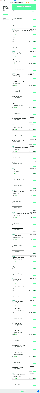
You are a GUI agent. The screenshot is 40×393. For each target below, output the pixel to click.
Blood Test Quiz (31, 0)
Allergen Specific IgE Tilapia (16, 323)
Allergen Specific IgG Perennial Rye (17, 367)
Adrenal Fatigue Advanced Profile (17, 125)
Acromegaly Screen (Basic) (16, 52)
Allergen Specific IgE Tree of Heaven (18, 330)
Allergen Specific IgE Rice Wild (17, 308)
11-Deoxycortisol (15, 15)
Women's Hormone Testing (6, 8)
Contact (25, 0)
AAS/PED (13, 37)
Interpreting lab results (5, 13)
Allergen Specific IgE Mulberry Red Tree (18, 286)
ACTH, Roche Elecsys (15, 59)
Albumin (13, 154)
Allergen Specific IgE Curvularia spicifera (18, 242)
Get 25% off (35, 0)
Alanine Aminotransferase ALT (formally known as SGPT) (21, 147)
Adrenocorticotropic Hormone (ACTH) (18, 140)
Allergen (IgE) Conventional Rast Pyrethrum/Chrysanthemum (22, 213)
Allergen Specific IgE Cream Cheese (17, 235)
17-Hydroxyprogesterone (16, 23)
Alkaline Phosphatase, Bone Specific (18, 191)
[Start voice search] (15, 0)
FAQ (22, 0)
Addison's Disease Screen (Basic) (17, 96)
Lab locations (4, 12)
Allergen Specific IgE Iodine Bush (17, 272)
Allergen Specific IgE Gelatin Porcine (18, 257)
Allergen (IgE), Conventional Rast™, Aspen (18, 220)
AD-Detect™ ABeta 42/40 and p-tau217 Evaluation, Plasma (21, 81)
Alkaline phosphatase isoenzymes (17, 198)
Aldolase (13, 162)
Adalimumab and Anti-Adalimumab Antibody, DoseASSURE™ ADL (22, 74)
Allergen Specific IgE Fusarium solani (18, 250)
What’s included (30, 19)
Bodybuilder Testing (5, 6)
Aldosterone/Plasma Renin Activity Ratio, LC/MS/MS (20, 176)
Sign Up (27, 0)
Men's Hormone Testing (5, 7)
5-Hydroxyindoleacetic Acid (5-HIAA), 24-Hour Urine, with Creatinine (22, 30)
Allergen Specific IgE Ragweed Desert (18, 301)
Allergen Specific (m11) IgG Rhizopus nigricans (19, 381)
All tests (4, 5)
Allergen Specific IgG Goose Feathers (18, 352)
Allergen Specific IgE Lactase (16, 279)
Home (3, 4)
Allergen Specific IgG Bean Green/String (18, 345)
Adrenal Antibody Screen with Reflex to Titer (19, 118)
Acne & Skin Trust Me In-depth (17, 45)
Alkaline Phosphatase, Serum (17, 206)
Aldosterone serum (15, 184)
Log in (38, 0)
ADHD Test (14, 103)
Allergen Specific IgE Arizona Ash (17, 228)
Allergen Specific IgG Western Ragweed (18, 374)
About (3, 11)
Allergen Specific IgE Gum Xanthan (17, 264)
